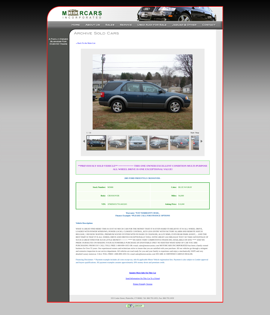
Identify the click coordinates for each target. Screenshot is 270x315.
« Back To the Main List (85, 43)
